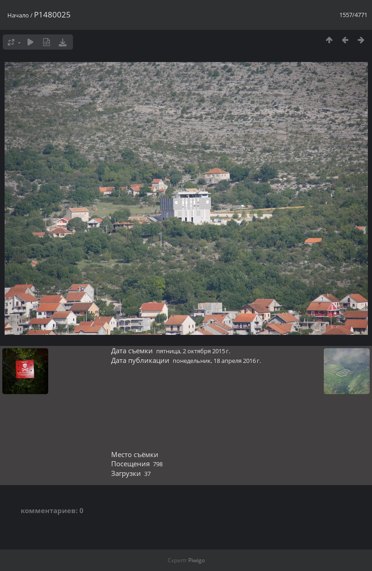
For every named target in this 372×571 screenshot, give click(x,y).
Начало (18, 15)
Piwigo (196, 560)
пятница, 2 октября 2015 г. (193, 351)
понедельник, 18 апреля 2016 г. (217, 360)
